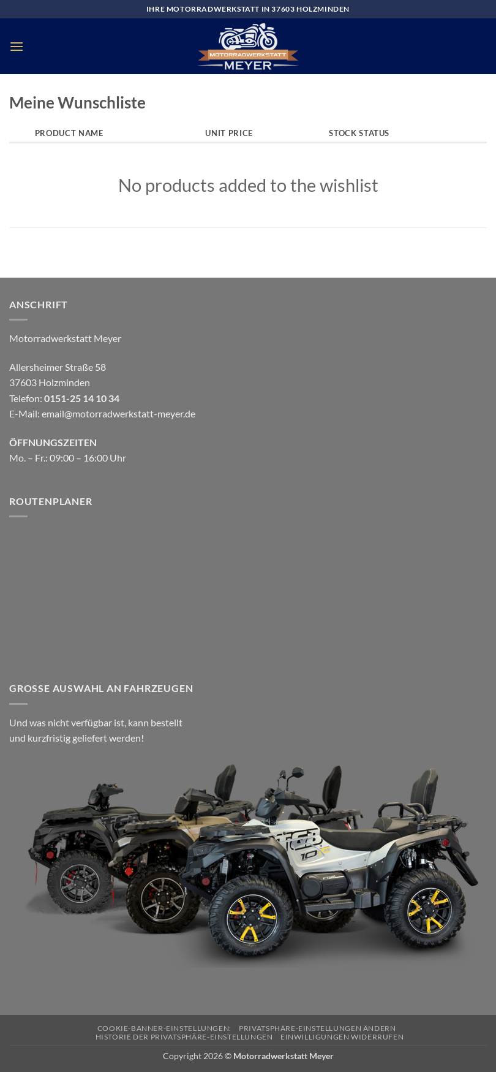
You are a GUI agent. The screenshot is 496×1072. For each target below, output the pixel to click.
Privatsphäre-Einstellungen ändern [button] (317, 1028)
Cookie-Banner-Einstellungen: (164, 1028)
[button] (16, 46)
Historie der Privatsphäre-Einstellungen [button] (184, 1036)
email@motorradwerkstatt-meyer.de (118, 413)
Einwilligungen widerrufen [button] (342, 1036)
